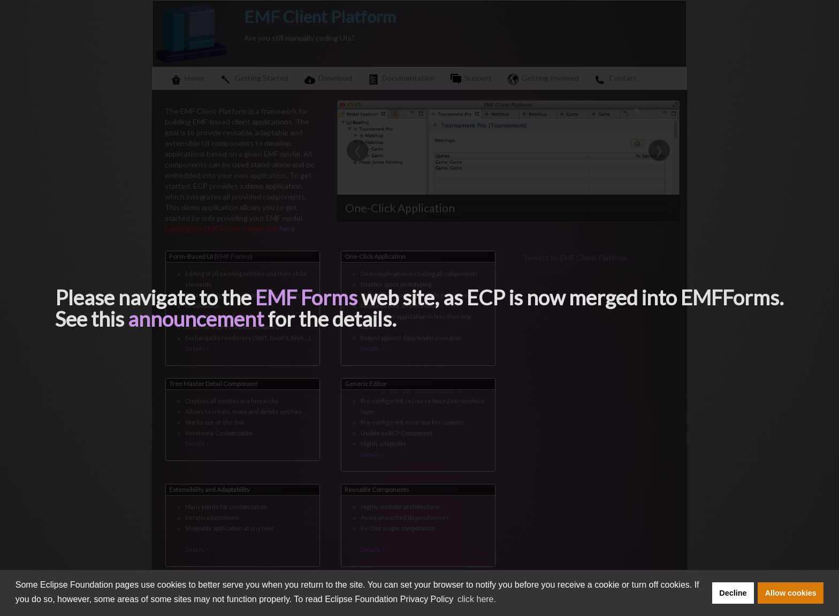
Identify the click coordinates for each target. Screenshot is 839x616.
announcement (196, 318)
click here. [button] (476, 599)
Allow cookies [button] (791, 593)
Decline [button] (732, 593)
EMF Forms (306, 297)
